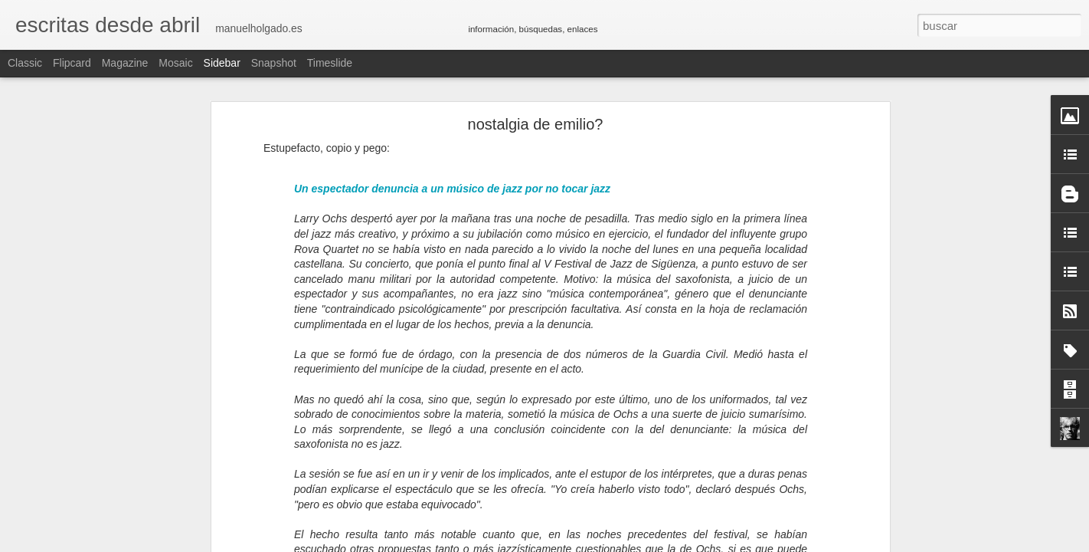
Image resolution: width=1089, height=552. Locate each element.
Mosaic (175, 63)
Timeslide (329, 63)
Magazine (125, 63)
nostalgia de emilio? (535, 124)
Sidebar (222, 63)
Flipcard (72, 63)
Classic (25, 63)
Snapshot (273, 63)
